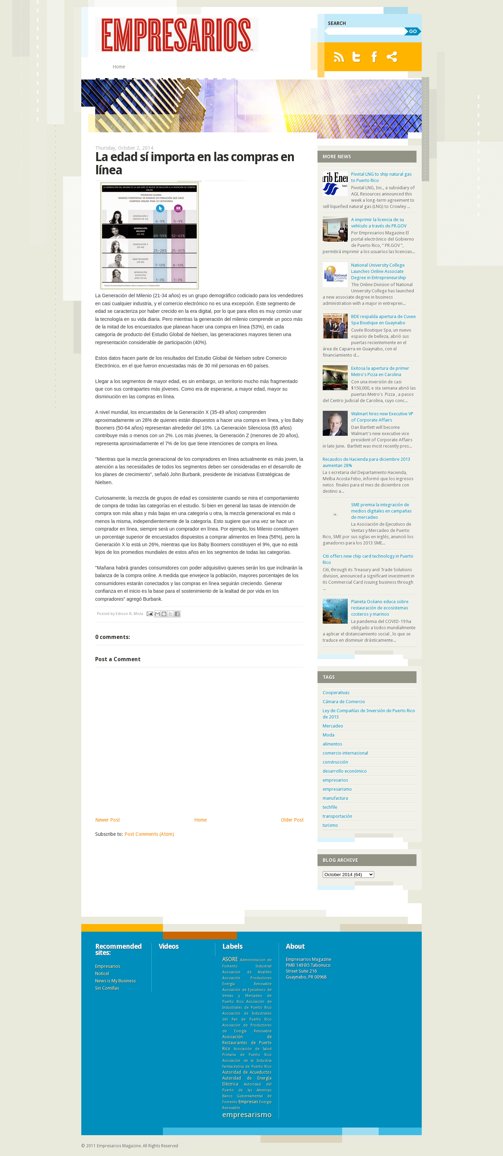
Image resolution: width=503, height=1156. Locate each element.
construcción (335, 762)
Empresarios (107, 966)
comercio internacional (345, 753)
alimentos (332, 744)
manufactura (335, 798)
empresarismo (337, 789)
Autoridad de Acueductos (247, 1072)
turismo (330, 825)
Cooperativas (336, 692)
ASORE (230, 959)
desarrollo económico (345, 771)
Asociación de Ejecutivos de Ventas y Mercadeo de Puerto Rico (247, 996)
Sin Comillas (107, 988)
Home (119, 66)
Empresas (248, 1101)
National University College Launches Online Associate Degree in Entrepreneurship (378, 271)
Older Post (292, 820)
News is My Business (115, 980)
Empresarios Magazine (119, 1145)
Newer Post (107, 820)
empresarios (335, 780)
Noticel (102, 973)
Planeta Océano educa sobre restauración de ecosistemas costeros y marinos (380, 608)
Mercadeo (333, 726)
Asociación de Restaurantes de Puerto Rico (247, 1042)
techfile (330, 807)
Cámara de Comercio (344, 701)
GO (413, 31)
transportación (337, 816)
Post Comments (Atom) (149, 834)
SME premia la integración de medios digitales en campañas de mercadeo (381, 511)
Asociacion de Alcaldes (247, 972)
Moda (329, 735)
